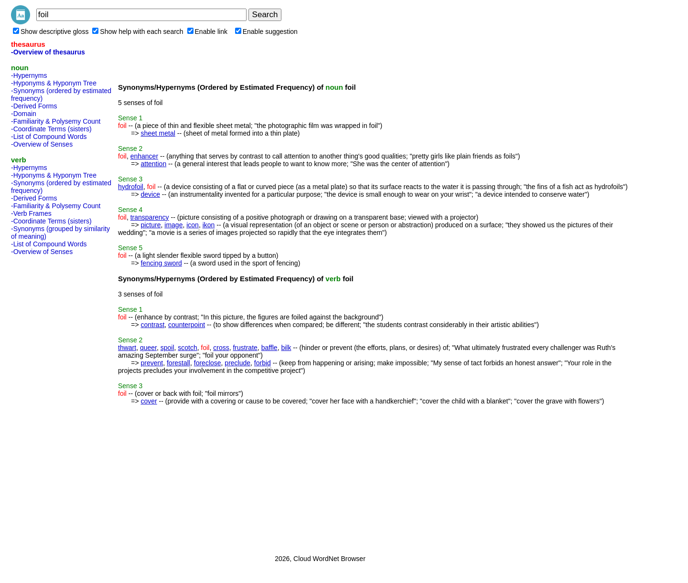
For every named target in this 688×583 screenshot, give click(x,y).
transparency (149, 217)
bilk (286, 347)
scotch (187, 347)
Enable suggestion (266, 31)
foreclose (207, 363)
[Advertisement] (49, 402)
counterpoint (186, 325)
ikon (209, 225)
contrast (152, 325)
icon (192, 225)
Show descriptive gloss (50, 31)
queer (148, 347)
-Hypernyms (29, 75)
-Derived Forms (34, 106)
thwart (127, 347)
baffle (269, 347)
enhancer (144, 156)
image (173, 225)
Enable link (207, 31)
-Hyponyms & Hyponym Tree (54, 83)
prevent (151, 363)
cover (148, 401)
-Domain (23, 113)
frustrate (245, 347)
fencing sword (161, 263)
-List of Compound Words (48, 136)
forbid (262, 363)
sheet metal (157, 133)
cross (221, 347)
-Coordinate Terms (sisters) (51, 129)
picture (150, 225)
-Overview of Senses (42, 144)
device (150, 194)
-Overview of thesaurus (48, 52)
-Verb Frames (31, 213)
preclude (237, 363)
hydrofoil (130, 187)
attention (153, 164)
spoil (167, 347)
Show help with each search (137, 31)
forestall (178, 363)
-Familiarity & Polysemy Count (56, 121)
